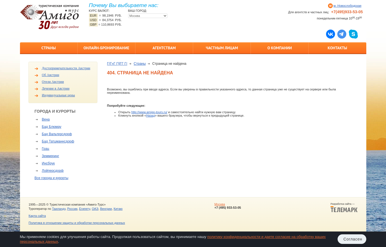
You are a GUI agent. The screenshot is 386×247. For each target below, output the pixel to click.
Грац (45, 149)
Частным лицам (222, 47)
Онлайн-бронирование (106, 47)
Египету (84, 208)
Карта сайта (37, 215)
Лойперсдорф (53, 171)
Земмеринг (50, 156)
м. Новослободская (348, 5)
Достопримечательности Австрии (66, 68)
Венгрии (106, 208)
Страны (48, 47)
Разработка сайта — (344, 208)
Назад (150, 115)
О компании (279, 47)
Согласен (352, 239)
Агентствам (164, 47)
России (72, 208)
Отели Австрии (53, 82)
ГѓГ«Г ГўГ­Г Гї (117, 64)
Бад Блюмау (51, 127)
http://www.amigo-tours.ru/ (149, 112)
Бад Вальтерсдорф (57, 134)
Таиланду (59, 208)
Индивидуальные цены (58, 95)
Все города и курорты (51, 178)
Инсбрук (48, 163)
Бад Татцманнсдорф (58, 141)
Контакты (337, 47)
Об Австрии (50, 75)
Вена (46, 119)
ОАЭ (95, 208)
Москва (219, 204)
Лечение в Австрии (56, 88)
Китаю (117, 208)
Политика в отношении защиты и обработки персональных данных (77, 222)
